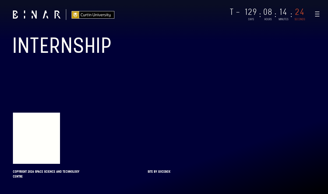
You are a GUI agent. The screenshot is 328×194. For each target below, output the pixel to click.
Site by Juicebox (159, 172)
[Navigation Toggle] (317, 14)
